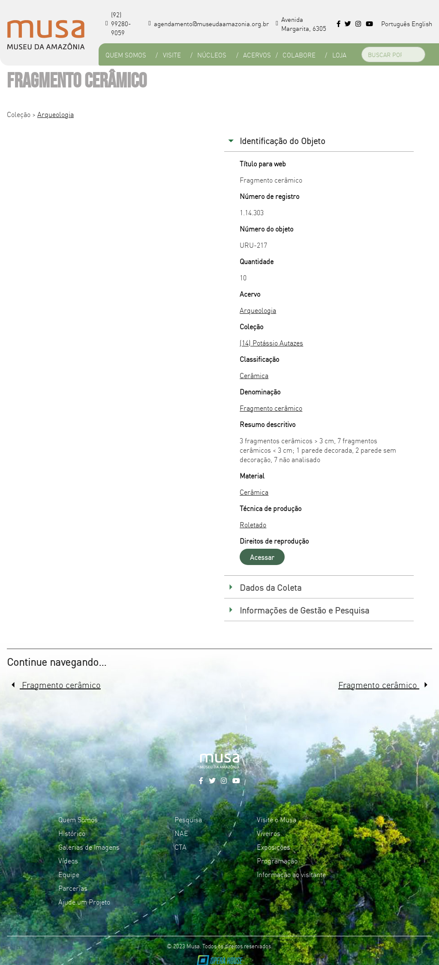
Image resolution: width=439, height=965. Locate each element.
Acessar (262, 557)
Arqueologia (55, 114)
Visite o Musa (276, 819)
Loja (339, 54)
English (422, 23)
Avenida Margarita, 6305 (301, 24)
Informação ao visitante (291, 874)
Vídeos (68, 860)
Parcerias (72, 888)
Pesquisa (188, 819)
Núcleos (211, 54)
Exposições (273, 846)
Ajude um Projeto (84, 901)
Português (395, 23)
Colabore (299, 54)
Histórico (71, 833)
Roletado (253, 524)
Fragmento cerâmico (271, 407)
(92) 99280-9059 (118, 23)
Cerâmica (254, 375)
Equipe (68, 874)
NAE (181, 833)
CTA (180, 846)
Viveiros (268, 833)
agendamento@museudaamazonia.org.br (208, 23)
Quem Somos (125, 54)
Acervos (257, 54)
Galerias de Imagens (89, 846)
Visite (172, 54)
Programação (277, 860)
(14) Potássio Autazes (271, 342)
